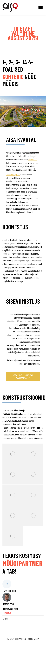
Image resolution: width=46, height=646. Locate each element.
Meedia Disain (33, 638)
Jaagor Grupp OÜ (13, 174)
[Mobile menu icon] (41, 7)
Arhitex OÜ (32, 159)
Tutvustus (6, 612)
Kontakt (5, 618)
